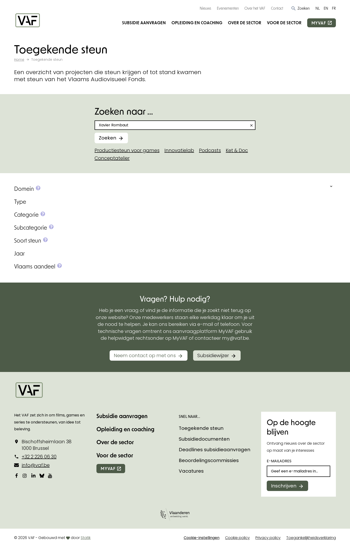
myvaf (318, 22)
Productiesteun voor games (127, 150)
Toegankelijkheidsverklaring (311, 537)
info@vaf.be (36, 465)
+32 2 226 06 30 (39, 456)
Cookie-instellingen (201, 537)
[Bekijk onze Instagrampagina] (25, 475)
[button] (300, 8)
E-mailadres (279, 461)
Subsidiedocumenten (204, 439)
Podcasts (210, 150)
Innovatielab (179, 150)
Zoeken (107, 138)
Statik (86, 537)
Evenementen (228, 8)
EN (326, 8)
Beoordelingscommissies (209, 460)
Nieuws (205, 8)
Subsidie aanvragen (144, 22)
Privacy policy (268, 537)
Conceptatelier (112, 158)
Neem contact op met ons (145, 355)
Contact (277, 8)
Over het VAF (254, 8)
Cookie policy (237, 537)
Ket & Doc (237, 150)
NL (317, 8)
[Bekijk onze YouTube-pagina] (50, 475)
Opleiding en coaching (196, 22)
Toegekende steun (201, 428)
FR (334, 8)
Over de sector (244, 22)
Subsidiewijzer (213, 355)
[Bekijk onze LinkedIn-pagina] (33, 475)
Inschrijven (283, 486)
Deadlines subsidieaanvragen (214, 449)
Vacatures (191, 471)
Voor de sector (284, 22)
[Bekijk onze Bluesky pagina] (42, 475)
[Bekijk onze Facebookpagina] (16, 475)
